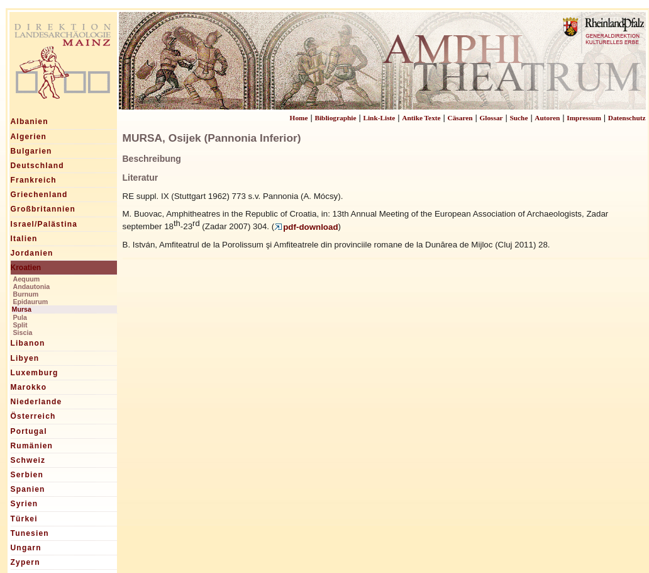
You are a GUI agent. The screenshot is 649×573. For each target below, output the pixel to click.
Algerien (29, 136)
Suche (518, 118)
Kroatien (26, 267)
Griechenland (39, 194)
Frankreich (34, 180)
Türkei (24, 518)
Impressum (584, 118)
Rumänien (32, 445)
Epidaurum (30, 301)
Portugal (29, 431)
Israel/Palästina (44, 224)
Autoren (547, 118)
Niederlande (36, 401)
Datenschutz (627, 118)
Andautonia (31, 286)
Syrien (24, 503)
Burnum (26, 294)
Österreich (33, 416)
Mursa (21, 309)
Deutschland (37, 165)
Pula (20, 317)
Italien (24, 238)
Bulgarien (31, 151)
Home (299, 118)
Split (20, 325)
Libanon (28, 343)
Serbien (27, 474)
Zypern (25, 562)
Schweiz (28, 460)
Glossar (490, 118)
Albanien (29, 121)
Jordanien (32, 253)
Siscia (23, 332)
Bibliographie (335, 118)
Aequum (26, 279)
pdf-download (306, 227)
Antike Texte (421, 118)
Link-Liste (379, 118)
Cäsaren (460, 118)
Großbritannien (43, 209)
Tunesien (30, 533)
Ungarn (26, 547)
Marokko (29, 387)
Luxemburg (34, 372)
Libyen (25, 358)
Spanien (28, 489)
